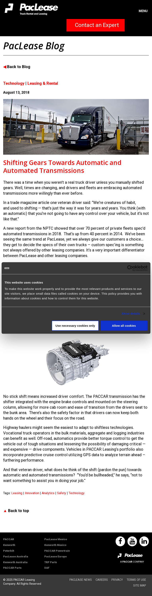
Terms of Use (136, 580)
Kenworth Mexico (55, 544)
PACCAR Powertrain (57, 550)
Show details (131, 313)
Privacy (117, 580)
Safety (62, 493)
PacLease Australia (15, 556)
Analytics (48, 493)
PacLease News (80, 580)
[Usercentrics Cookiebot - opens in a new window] (130, 268)
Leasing (17, 493)
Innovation (32, 493)
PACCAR (8, 539)
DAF (46, 567)
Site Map (139, 585)
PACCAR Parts (12, 567)
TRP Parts (50, 562)
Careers (102, 580)
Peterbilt (8, 550)
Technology (77, 493)
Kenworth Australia (15, 562)
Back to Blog (18, 66)
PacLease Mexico (55, 539)
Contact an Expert (97, 25)
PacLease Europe (55, 556)
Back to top (18, 510)
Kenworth (9, 544)
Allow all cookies (124, 325)
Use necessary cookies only (75, 325)
